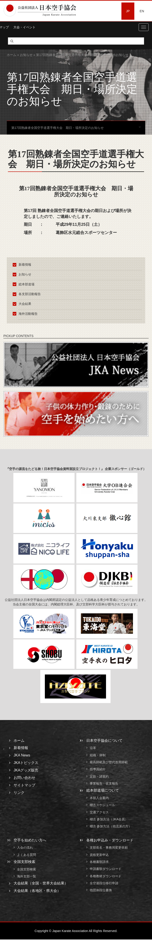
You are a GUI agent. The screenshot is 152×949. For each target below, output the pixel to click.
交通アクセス (99, 812)
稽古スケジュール (102, 805)
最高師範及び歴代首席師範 (109, 762)
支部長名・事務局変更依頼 (109, 848)
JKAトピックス (26, 763)
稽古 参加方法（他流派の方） (112, 826)
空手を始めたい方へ (30, 840)
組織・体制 (98, 755)
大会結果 (22, 304)
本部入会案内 (99, 798)
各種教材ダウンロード (105, 876)
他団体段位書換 (101, 890)
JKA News (22, 755)
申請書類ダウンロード (105, 869)
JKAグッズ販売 (26, 770)
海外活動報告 (26, 314)
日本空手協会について (104, 740)
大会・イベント (24, 27)
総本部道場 (24, 284)
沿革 (93, 748)
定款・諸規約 (99, 776)
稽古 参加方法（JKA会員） (109, 819)
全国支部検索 (24, 862)
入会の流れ (25, 848)
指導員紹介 (98, 769)
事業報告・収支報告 (104, 783)
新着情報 (22, 264)
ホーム (11, 55)
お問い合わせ (24, 778)
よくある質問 (26, 855)
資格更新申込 (99, 855)
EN (142, 11)
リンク (19, 793)
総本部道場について (102, 790)
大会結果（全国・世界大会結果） (41, 883)
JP (128, 11)
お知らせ (26, 55)
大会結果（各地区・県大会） (37, 891)
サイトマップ (24, 785)
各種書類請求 (99, 862)
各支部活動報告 (27, 294)
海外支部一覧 (26, 876)
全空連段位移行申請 (104, 883)
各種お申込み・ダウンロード (109, 840)
